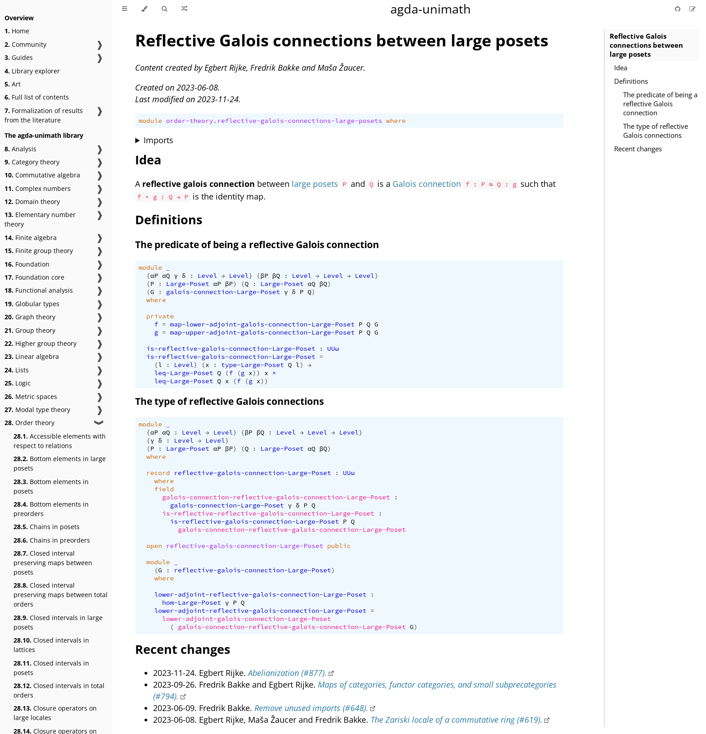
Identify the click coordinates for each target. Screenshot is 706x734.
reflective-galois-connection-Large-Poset (252, 473)
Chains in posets (47, 526)
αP (154, 276)
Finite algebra (31, 237)
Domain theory (32, 201)
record (158, 473)
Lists (17, 370)
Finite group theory (39, 250)
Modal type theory (37, 409)
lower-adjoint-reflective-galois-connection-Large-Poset (260, 594)
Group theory (30, 330)
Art (13, 84)
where (396, 121)
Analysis (20, 149)
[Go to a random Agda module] (184, 9)
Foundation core (34, 277)
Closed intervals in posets (51, 668)
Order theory (29, 422)
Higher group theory (41, 343)
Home (17, 31)
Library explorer (32, 71)
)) (256, 373)
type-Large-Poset (252, 365)
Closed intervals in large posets (58, 622)
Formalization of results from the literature (44, 115)
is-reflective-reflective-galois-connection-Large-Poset (268, 513)
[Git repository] (678, 9)
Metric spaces (31, 396)
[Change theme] (144, 9)
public (339, 546)
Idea (620, 67)
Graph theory (30, 317)
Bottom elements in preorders (51, 509)
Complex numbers (38, 188)
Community (25, 44)
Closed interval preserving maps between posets (53, 562)
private (160, 316)
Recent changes (638, 148)
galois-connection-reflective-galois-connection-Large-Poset (276, 497)
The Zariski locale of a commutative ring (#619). (457, 719)
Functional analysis (39, 290)
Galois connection (427, 183)
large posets (315, 183)
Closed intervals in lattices (51, 645)
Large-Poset (187, 284)
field (164, 489)
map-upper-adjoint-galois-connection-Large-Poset (262, 332)
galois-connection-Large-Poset (223, 292)
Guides (19, 57)
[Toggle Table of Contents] (124, 9)
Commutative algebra (42, 175)
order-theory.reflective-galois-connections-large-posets (274, 121)
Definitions (631, 81)
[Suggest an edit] (692, 9)
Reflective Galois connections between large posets (646, 45)
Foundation (27, 264)
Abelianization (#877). (287, 672)
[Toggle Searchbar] (164, 9)
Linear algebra (32, 356)
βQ (276, 276)
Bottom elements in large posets (60, 463)
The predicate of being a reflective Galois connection (660, 103)
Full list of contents (37, 97)
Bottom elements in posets (51, 486)
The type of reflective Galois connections (655, 131)
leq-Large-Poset (183, 373)
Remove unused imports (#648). (311, 707)
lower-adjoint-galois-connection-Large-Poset (246, 619)
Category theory (32, 162)
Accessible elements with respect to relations (60, 441)
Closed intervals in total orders (59, 690)
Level (207, 276)
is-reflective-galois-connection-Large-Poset (230, 348)
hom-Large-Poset (191, 602)
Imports (158, 140)
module (150, 121)
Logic (18, 383)
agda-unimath (430, 8)
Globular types (32, 303)
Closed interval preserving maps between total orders (61, 594)
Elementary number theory (40, 219)
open (154, 546)
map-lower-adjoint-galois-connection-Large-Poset (262, 324)
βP (264, 276)
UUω (333, 348)
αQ (166, 276)
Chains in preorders (52, 540)
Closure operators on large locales (55, 713)
